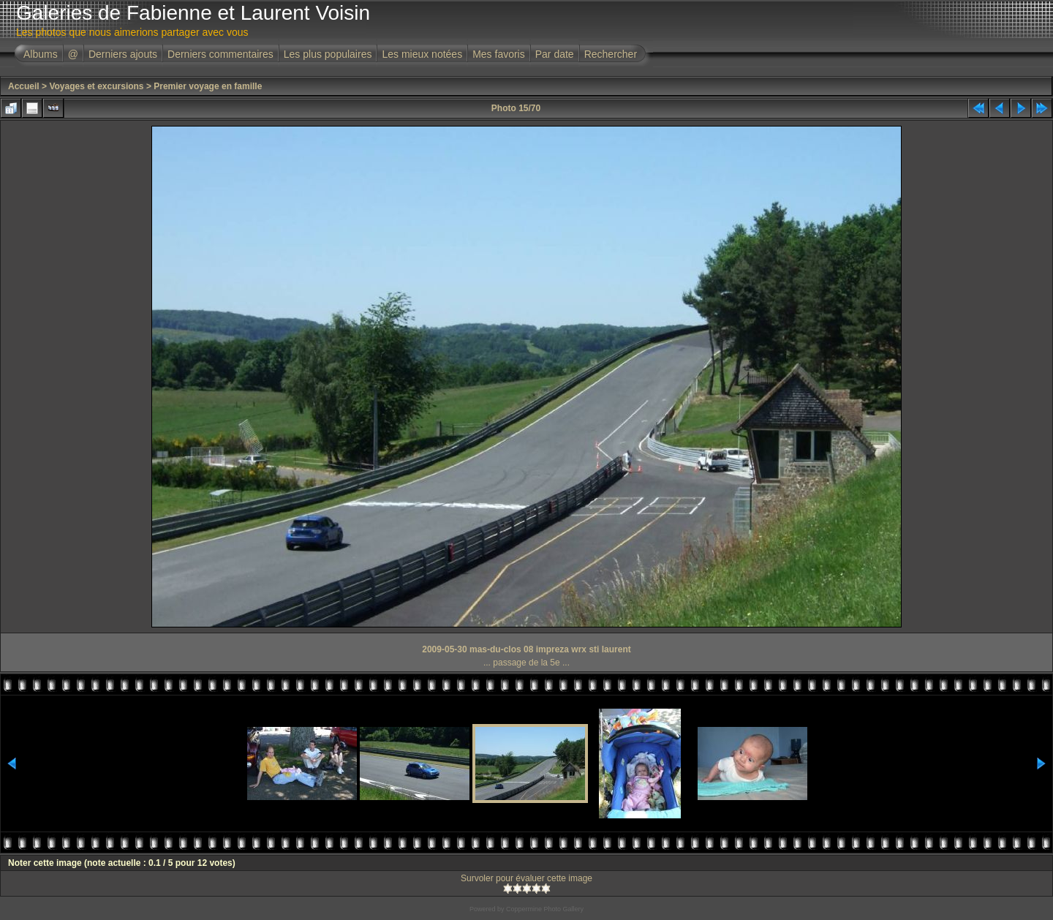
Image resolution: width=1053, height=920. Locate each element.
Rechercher (610, 54)
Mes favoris (498, 54)
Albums (40, 54)
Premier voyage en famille (208, 86)
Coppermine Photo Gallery (545, 909)
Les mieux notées (422, 54)
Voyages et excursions (96, 86)
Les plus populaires (328, 54)
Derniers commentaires (220, 54)
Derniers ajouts (122, 54)
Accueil (23, 86)
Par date (554, 54)
